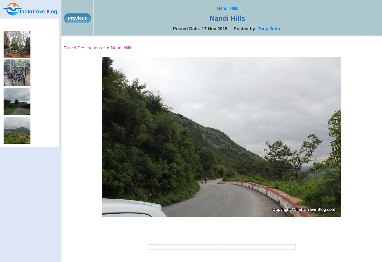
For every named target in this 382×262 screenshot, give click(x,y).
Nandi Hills (227, 8)
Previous (77, 18)
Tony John (269, 28)
